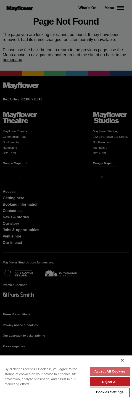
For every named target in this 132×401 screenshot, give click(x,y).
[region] (66, 378)
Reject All (110, 382)
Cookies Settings (110, 392)
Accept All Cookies (109, 371)
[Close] (122, 360)
